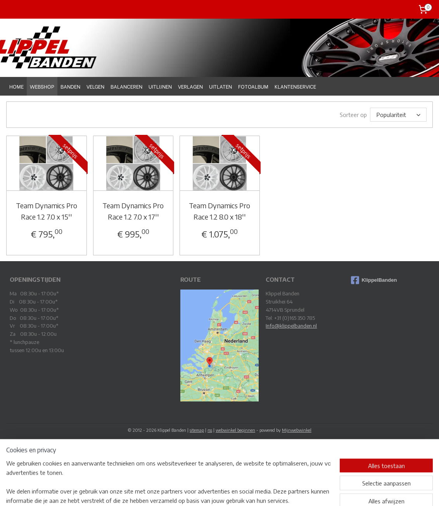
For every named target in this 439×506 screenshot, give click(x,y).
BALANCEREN (126, 86)
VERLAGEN (190, 86)
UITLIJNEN (160, 86)
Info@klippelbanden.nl (291, 326)
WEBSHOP (42, 86)
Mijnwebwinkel (296, 430)
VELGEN (95, 86)
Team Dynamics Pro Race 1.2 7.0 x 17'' (133, 211)
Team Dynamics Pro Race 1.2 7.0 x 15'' (46, 211)
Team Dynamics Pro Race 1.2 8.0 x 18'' (219, 211)
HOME (16, 86)
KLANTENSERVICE (295, 86)
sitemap (197, 430)
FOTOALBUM (253, 86)
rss (209, 430)
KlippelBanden (374, 280)
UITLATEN (220, 86)
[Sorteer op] (398, 114)
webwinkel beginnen (235, 430)
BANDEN (70, 86)
